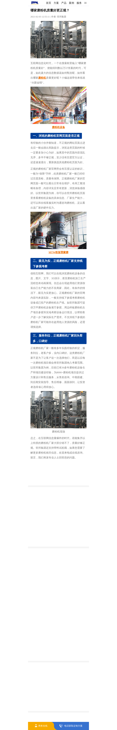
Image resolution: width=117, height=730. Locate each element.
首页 (48, 2)
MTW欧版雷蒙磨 (58, 252)
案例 (71, 2)
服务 (79, 2)
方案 (56, 2)
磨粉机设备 (58, 127)
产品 (63, 2)
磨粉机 (42, 77)
